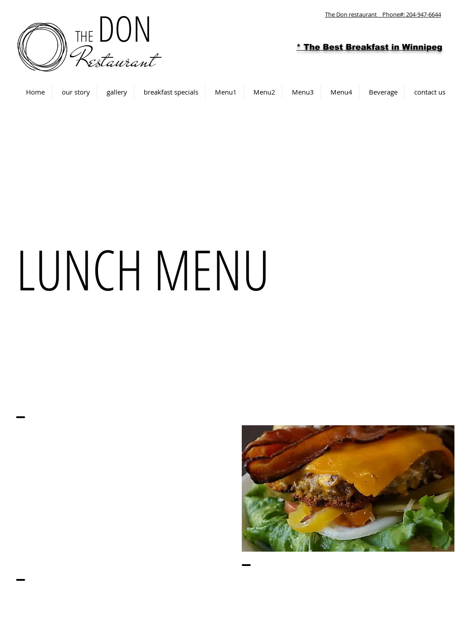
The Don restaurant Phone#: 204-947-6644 (383, 14)
